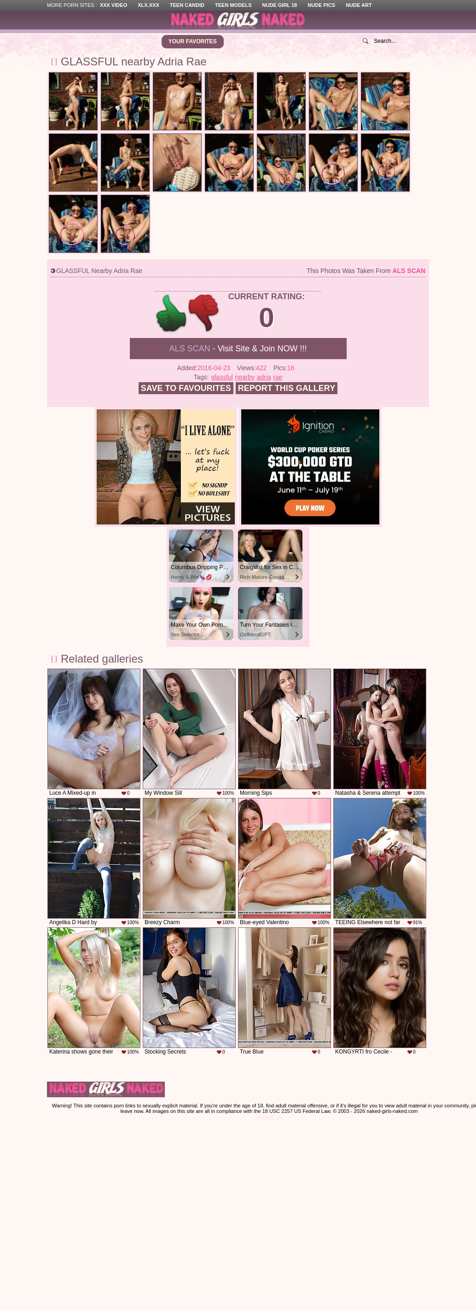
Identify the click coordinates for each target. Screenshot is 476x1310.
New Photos (87, 41)
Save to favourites (186, 388)
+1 (171, 313)
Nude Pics (321, 5)
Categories (250, 41)
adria (264, 377)
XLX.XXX (148, 5)
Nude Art (359, 5)
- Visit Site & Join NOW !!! (238, 348)
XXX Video (113, 5)
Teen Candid (187, 5)
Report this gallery (286, 388)
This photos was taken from (366, 270)
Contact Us (268, 1116)
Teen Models (233, 5)
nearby (245, 377)
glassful (221, 377)
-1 (204, 313)
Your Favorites (192, 41)
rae (277, 377)
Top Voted (137, 41)
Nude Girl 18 (279, 5)
